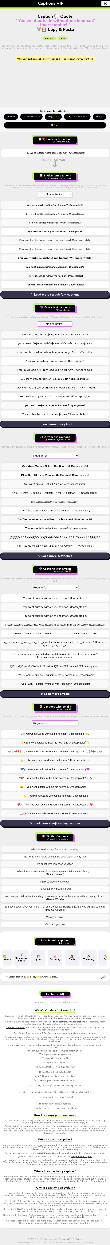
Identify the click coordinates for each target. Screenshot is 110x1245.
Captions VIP (51, 3)
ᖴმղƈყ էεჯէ (53, 117)
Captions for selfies (15, 1027)
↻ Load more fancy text (55, 424)
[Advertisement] (55, 85)
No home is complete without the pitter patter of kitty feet (55, 856)
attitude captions (76, 1022)
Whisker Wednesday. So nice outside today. (55, 849)
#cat (63, 38)
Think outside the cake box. (55, 881)
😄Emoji (55, 125)
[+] (105, 3)
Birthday (55, 957)
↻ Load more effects (55, 693)
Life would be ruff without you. (55, 889)
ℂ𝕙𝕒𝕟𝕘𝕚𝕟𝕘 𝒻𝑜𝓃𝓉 (31, 117)
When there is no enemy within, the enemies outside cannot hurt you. (55, 871)
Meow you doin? (55, 917)
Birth (72, 957)
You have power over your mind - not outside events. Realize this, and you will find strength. (55, 906)
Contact (79, 1239)
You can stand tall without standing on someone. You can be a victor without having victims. (55, 896)
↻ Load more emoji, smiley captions (55, 823)
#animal (49, 38)
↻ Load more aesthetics (55, 555)
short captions (60, 1022)
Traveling (89, 957)
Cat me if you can (55, 924)
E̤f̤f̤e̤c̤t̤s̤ (99, 117)
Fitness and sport (21, 957)
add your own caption (81, 1157)
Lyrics (38, 957)
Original (11, 117)
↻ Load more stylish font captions (55, 294)
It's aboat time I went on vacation (55, 864)
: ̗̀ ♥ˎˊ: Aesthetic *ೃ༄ (77, 117)
